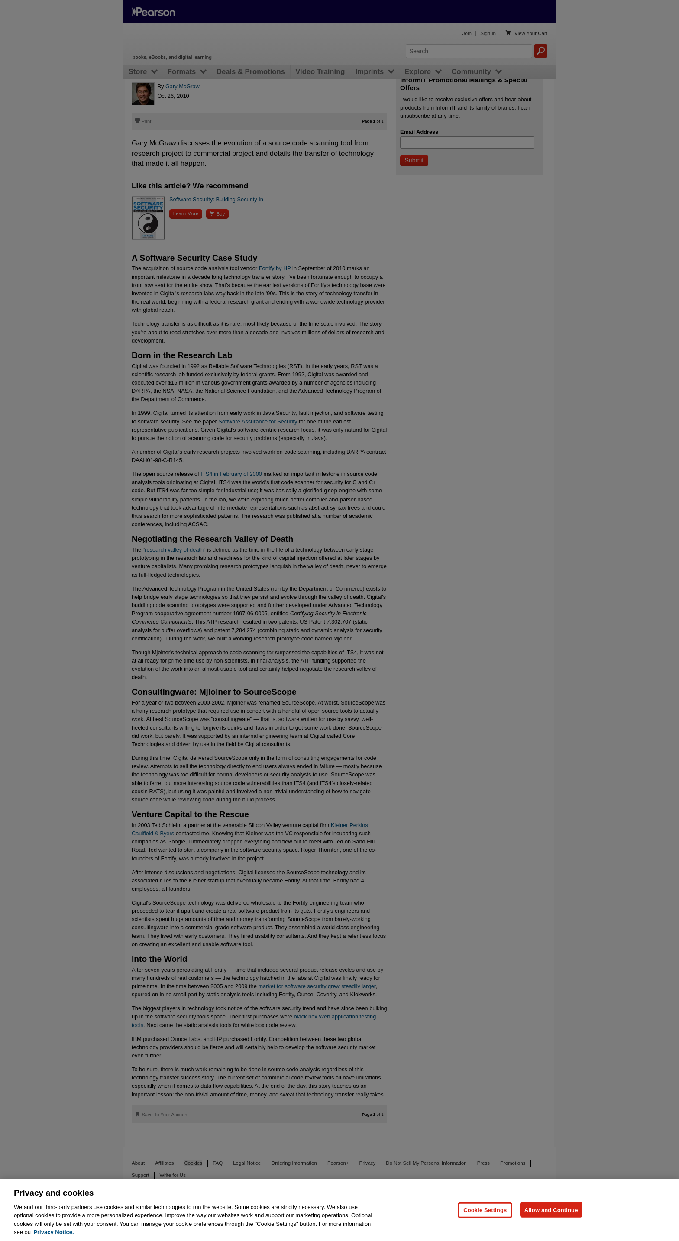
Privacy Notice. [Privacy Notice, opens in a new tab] (53, 1232)
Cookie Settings (485, 1209)
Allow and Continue (551, 1209)
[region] (339, 1210)
